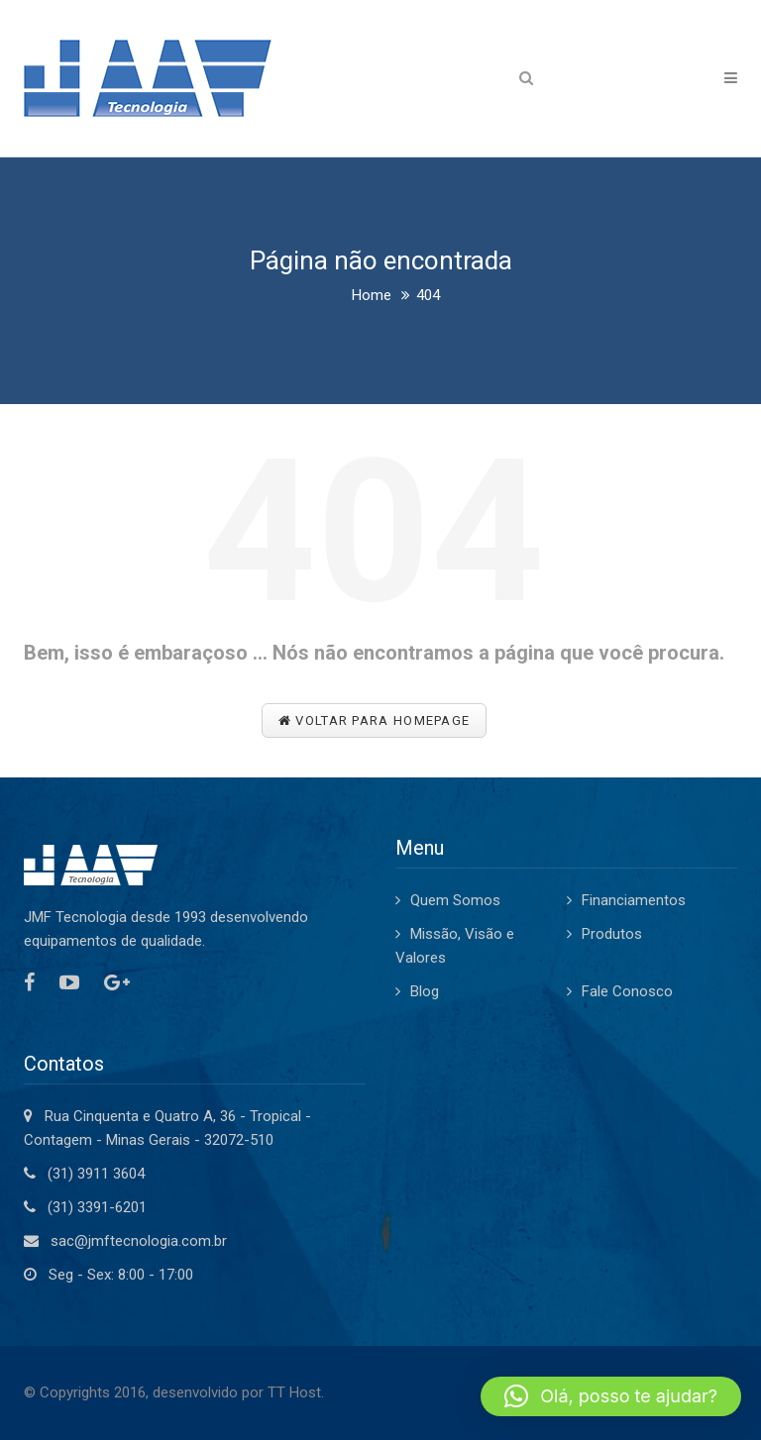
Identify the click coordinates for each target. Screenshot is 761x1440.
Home (371, 295)
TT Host (294, 1392)
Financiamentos (634, 900)
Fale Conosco (627, 991)
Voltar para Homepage (374, 720)
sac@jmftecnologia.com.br (139, 1241)
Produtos (612, 934)
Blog (424, 991)
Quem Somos (455, 900)
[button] (611, 1396)
